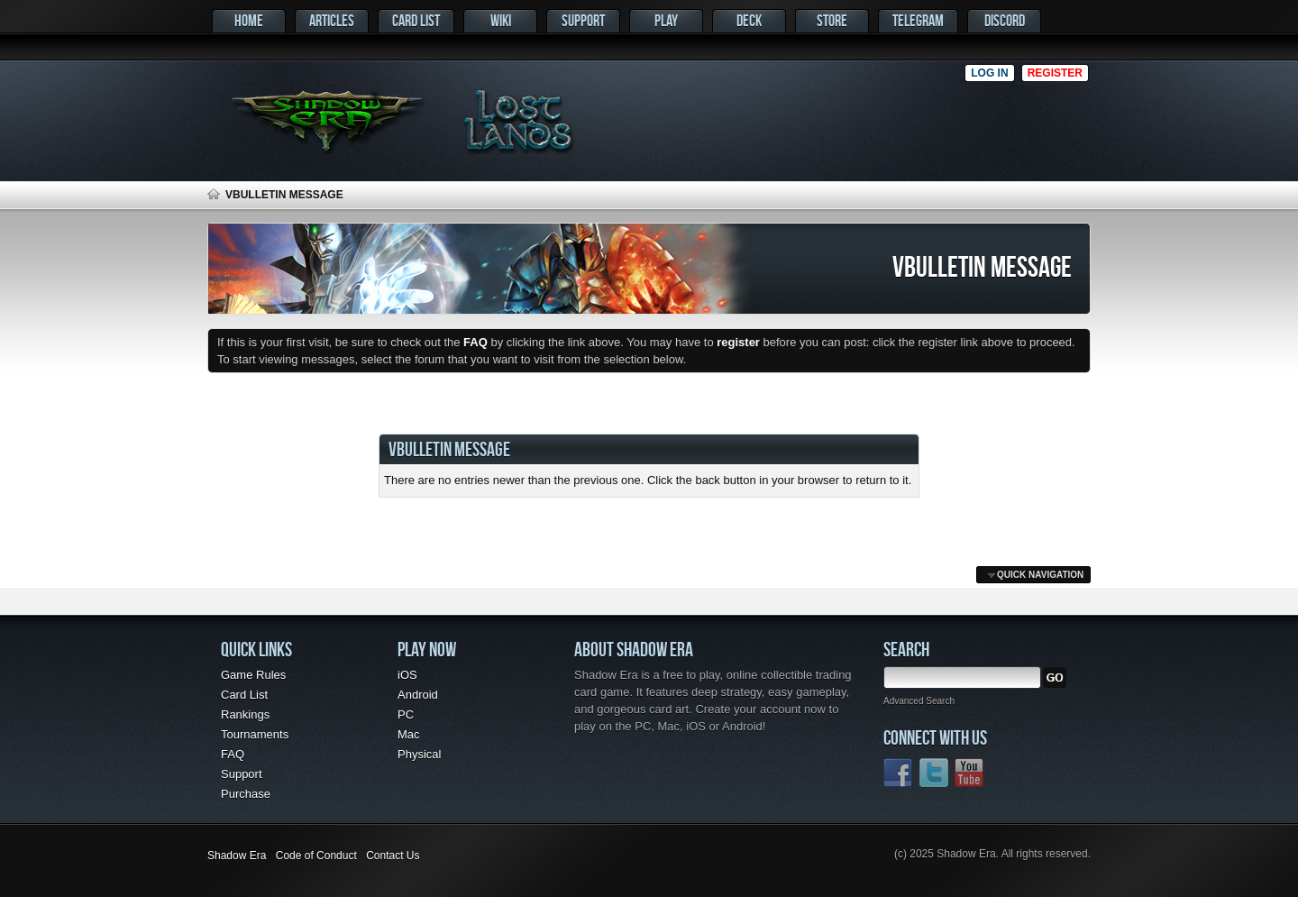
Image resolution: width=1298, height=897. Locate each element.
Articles (331, 20)
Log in (989, 73)
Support (583, 20)
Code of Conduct (316, 855)
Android (418, 694)
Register (1055, 73)
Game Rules (253, 675)
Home (248, 20)
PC (406, 714)
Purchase (245, 794)
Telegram (918, 20)
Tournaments (254, 734)
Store (832, 20)
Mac (409, 734)
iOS (407, 675)
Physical (419, 754)
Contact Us (392, 855)
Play (666, 20)
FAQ (232, 754)
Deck (749, 20)
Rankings (245, 714)
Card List (416, 20)
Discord (1004, 20)
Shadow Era (236, 855)
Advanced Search (919, 701)
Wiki (500, 20)
